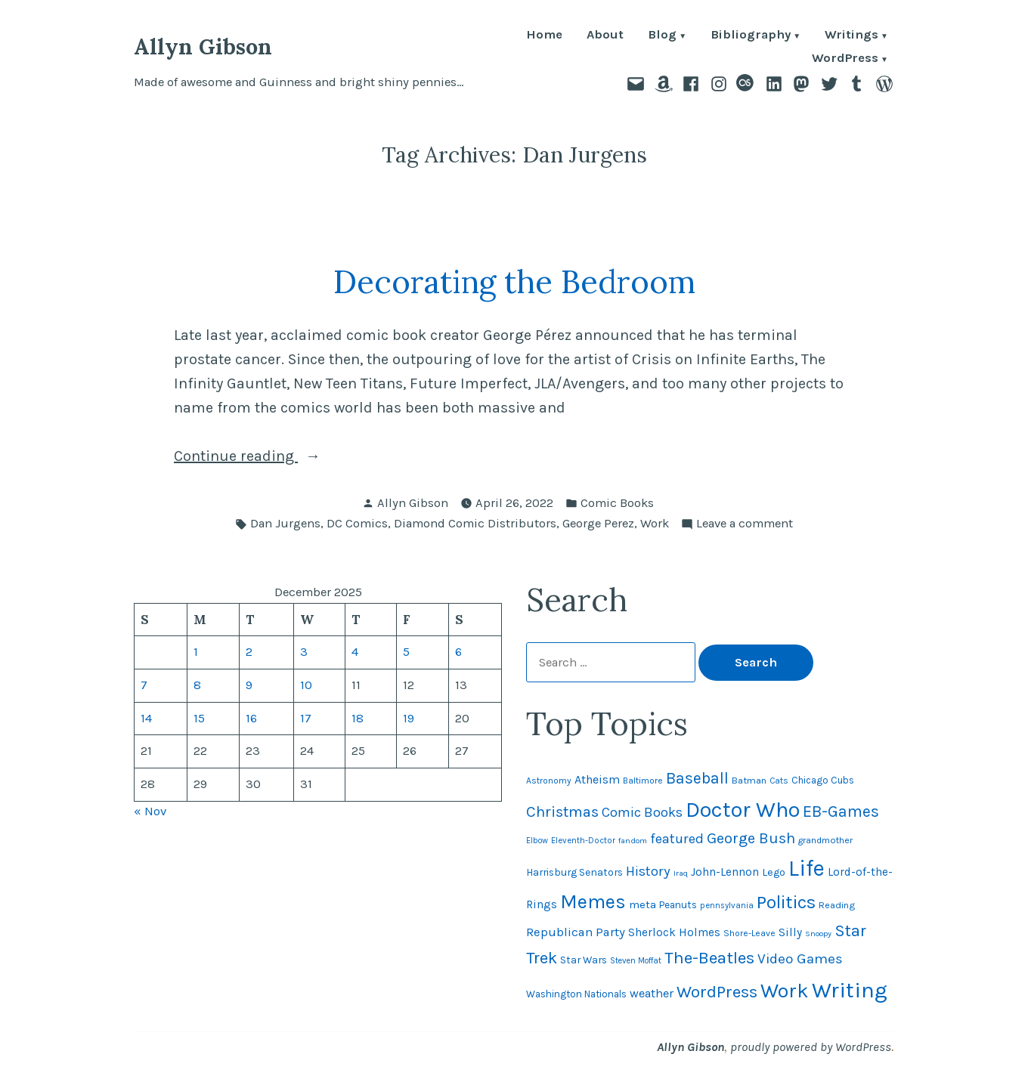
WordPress (845, 59)
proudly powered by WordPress (810, 1047)
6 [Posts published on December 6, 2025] (458, 652)
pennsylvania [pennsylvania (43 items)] (727, 905)
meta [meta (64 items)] (642, 904)
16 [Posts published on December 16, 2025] (251, 718)
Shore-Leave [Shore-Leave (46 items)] (749, 933)
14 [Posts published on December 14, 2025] (146, 718)
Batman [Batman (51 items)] (749, 780)
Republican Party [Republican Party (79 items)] (575, 932)
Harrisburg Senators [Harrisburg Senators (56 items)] (574, 872)
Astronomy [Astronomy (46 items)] (548, 780)
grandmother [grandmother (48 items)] (825, 840)
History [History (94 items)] (648, 871)
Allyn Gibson (203, 46)
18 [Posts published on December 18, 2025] (357, 718)
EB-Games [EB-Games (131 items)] (841, 811)
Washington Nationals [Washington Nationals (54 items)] (576, 994)
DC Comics (357, 523)
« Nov (150, 811)
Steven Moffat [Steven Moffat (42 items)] (635, 961)
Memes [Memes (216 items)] (593, 902)
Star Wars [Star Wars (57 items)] (583, 960)
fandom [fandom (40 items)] (632, 841)
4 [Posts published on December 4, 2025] (354, 652)
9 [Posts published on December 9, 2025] (249, 685)
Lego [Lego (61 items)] (773, 872)
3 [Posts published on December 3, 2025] (304, 652)
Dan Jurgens (285, 523)
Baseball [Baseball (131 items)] (697, 777)
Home (544, 36)
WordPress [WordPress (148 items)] (717, 992)
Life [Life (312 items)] (806, 868)
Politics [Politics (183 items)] (786, 902)
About (605, 36)
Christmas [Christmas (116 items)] (562, 811)
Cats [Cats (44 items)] (778, 780)
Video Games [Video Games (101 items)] (800, 959)
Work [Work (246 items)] (784, 990)
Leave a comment (744, 524)
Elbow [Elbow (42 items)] (537, 841)
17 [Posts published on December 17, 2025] (305, 718)
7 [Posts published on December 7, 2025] (144, 685)
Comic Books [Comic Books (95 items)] (642, 812)
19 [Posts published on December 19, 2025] (408, 718)
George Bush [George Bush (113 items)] (751, 838)
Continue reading (276, 456)
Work (654, 523)
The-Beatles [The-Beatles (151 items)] (709, 958)
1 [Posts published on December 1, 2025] (196, 652)
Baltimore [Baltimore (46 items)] (643, 780)
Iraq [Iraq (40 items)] (680, 873)
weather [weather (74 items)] (651, 993)
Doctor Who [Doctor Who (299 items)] (743, 809)
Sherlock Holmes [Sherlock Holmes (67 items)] (674, 932)
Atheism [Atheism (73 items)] (597, 779)
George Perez (598, 523)
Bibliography (751, 36)
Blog (662, 36)
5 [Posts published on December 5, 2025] (406, 652)
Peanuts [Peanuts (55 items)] (678, 904)
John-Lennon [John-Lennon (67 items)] (725, 872)
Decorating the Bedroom (514, 281)
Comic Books (617, 503)
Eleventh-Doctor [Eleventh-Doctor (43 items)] (583, 841)
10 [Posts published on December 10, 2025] (306, 685)
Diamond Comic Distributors (475, 523)
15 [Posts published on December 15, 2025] (199, 718)
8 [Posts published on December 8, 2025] (197, 685)
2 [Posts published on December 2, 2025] (249, 652)
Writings (851, 36)
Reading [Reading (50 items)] (837, 904)
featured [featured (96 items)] (677, 838)
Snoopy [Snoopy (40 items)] (818, 933)
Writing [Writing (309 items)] (849, 990)
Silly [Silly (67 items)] (790, 932)
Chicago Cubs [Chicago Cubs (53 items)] (822, 780)
